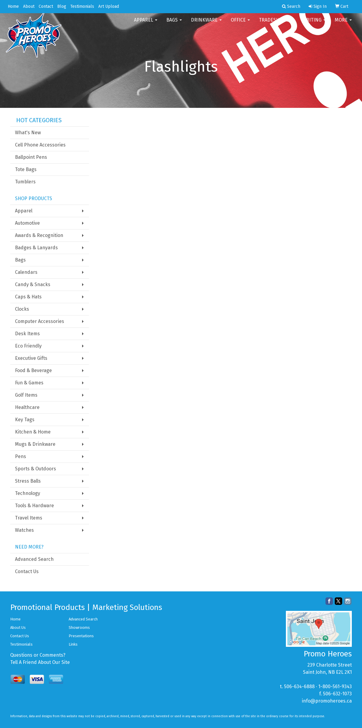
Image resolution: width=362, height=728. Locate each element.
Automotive (27, 223)
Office (240, 24)
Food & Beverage (33, 370)
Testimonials (82, 6)
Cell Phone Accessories (40, 145)
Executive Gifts (31, 358)
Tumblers (25, 182)
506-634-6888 (299, 686)
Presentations (81, 636)
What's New (28, 132)
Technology (27, 493)
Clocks (22, 309)
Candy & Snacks (32, 284)
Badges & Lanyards (36, 247)
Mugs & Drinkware (35, 444)
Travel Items (28, 518)
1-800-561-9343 (335, 686)
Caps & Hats (28, 297)
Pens (20, 456)
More (343, 24)
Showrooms (79, 627)
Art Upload (108, 6)
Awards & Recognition (39, 235)
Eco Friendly (28, 346)
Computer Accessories (39, 321)
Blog (61, 6)
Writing (314, 24)
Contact (46, 6)
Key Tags (24, 419)
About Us (18, 627)
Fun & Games (29, 383)
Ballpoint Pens (31, 157)
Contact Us (27, 571)
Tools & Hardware (34, 505)
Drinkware (206, 24)
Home (13, 6)
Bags (174, 24)
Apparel (145, 24)
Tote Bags (26, 169)
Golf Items (26, 395)
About (28, 6)
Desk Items (27, 333)
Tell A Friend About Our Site (40, 662)
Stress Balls (28, 481)
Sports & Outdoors (35, 469)
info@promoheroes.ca (327, 701)
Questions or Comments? (37, 655)
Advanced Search (34, 559)
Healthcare (27, 407)
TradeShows (276, 24)
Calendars (26, 272)
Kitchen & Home (33, 432)
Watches (24, 530)
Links (73, 644)
